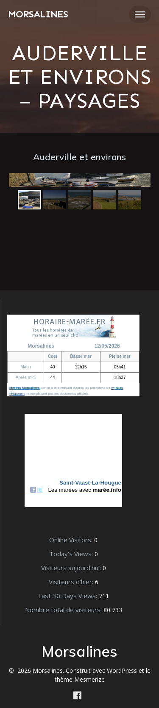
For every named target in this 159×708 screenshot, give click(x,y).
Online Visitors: (71, 539)
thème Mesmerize (80, 679)
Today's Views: (72, 553)
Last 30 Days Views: (68, 595)
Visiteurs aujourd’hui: (72, 567)
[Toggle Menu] (140, 14)
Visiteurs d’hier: (72, 581)
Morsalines (38, 14)
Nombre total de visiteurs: (64, 609)
